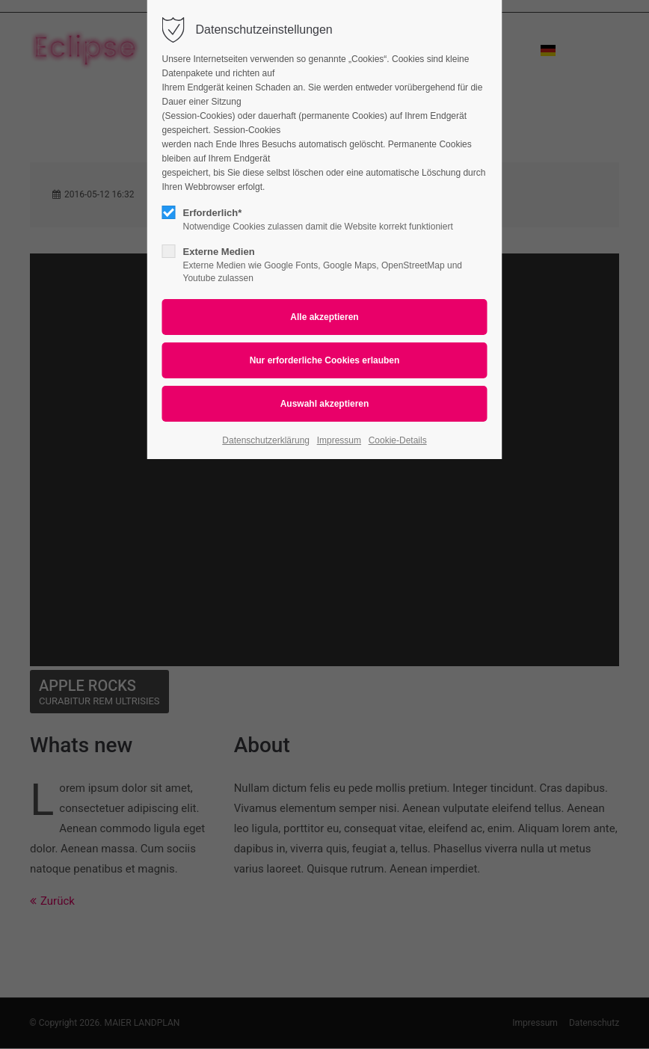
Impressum (339, 440)
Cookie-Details (398, 440)
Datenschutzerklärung (266, 440)
